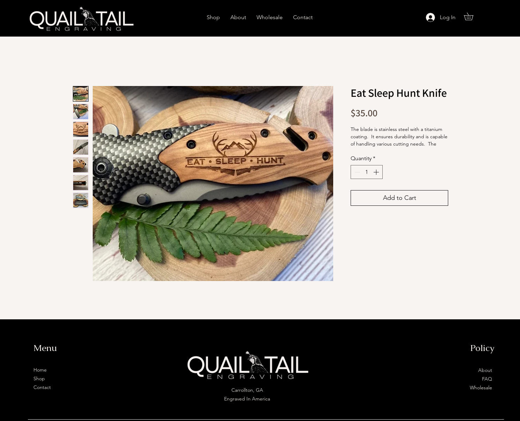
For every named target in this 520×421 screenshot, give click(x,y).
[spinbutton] (366, 172)
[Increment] (377, 172)
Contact (42, 387)
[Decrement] (356, 172)
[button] (472, 16)
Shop (39, 378)
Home (40, 370)
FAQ (487, 379)
